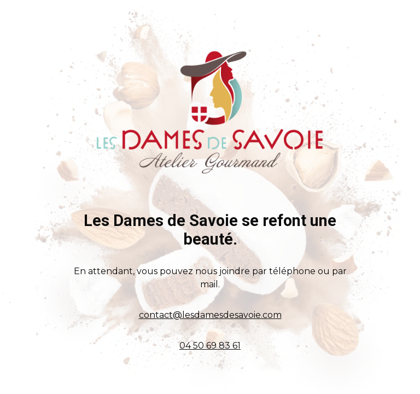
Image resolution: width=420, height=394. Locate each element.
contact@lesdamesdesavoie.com (210, 315)
